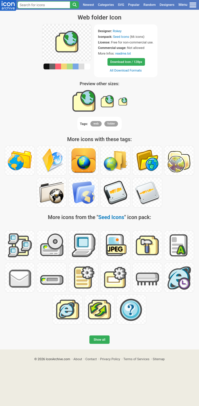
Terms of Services (136, 359)
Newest (88, 5)
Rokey (117, 31)
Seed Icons (121, 37)
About (77, 359)
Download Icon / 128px (126, 62)
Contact (91, 359)
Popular (134, 5)
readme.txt (123, 53)
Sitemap (159, 359)
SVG (121, 5)
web (96, 123)
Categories (106, 5)
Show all (99, 339)
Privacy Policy (110, 359)
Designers (167, 5)
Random (149, 5)
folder (111, 123)
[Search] (74, 5)
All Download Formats (126, 70)
